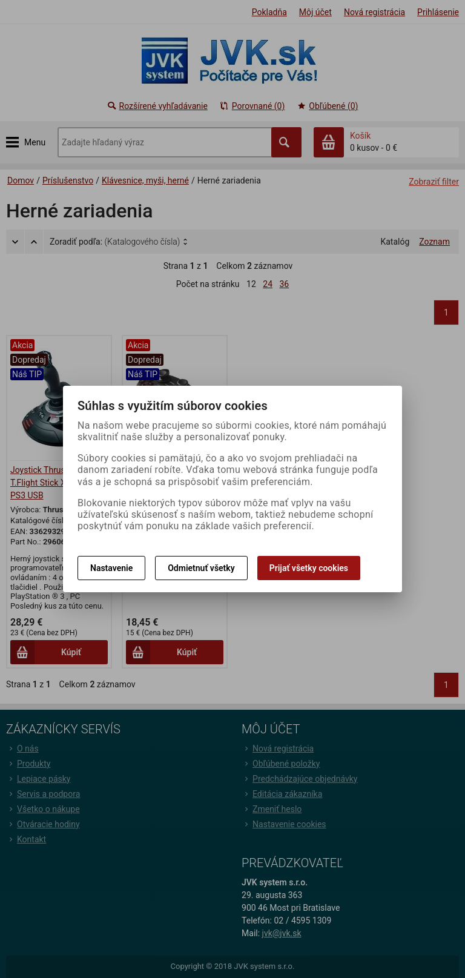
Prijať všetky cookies (308, 568)
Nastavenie (111, 568)
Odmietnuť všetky (201, 568)
